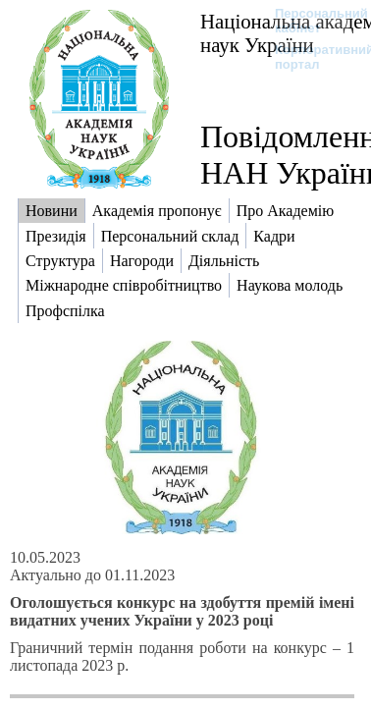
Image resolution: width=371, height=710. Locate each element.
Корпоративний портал (311, 57)
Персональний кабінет (311, 20)
